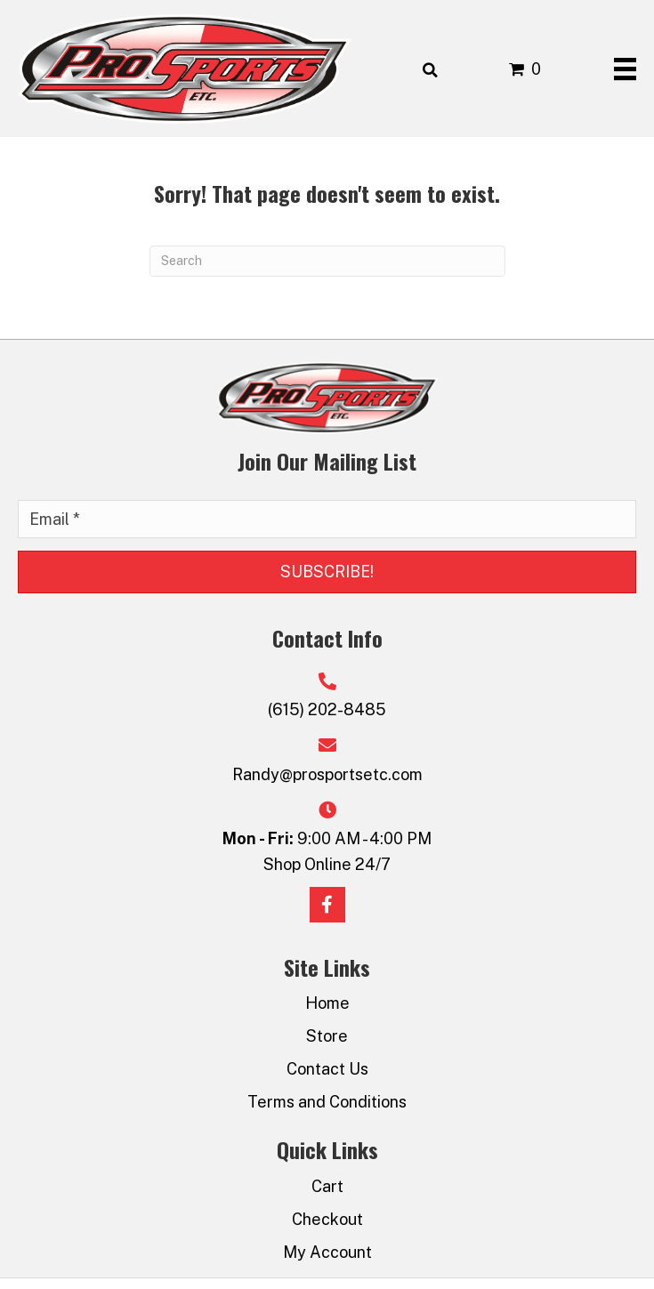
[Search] (327, 261)
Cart (327, 1186)
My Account (327, 1252)
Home (327, 1003)
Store (327, 1036)
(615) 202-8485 (327, 709)
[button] (327, 572)
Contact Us (327, 1068)
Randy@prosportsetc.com (327, 774)
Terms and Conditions (327, 1101)
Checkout (327, 1219)
